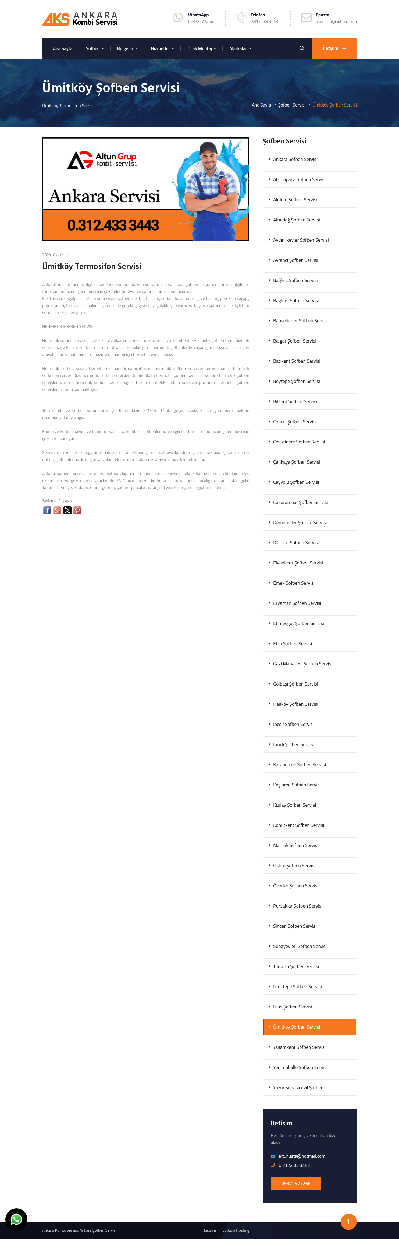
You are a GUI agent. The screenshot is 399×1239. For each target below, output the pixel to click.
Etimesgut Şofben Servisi (298, 623)
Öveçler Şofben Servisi (295, 885)
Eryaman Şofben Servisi (297, 603)
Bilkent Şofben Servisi (295, 401)
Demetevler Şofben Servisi (300, 522)
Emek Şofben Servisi (294, 583)
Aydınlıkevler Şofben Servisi (301, 239)
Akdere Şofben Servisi (295, 199)
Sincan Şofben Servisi (294, 926)
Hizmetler (160, 48)
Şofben (92, 48)
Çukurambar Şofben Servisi (300, 502)
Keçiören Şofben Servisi (297, 784)
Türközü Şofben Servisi (296, 966)
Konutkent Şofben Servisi (298, 825)
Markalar (238, 48)
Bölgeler (125, 48)
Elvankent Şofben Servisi (298, 562)
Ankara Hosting (236, 1230)
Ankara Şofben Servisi (295, 159)
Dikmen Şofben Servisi (296, 542)
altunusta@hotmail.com (336, 21)
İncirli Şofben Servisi (293, 744)
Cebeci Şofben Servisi (294, 421)
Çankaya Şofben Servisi (296, 461)
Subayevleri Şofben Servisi (300, 946)
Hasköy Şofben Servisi (295, 704)
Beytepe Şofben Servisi (296, 381)
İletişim (334, 48)
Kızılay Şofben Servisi (294, 805)
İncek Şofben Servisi (293, 724)
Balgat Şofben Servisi (294, 340)
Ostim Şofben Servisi (294, 865)
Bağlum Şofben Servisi (296, 300)
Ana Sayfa (62, 48)
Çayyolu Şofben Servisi (296, 482)
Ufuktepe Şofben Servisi (297, 986)
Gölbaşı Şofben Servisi (295, 683)
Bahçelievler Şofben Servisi (300, 320)
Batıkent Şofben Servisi (296, 361)
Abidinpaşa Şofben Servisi (299, 179)
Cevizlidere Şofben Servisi (299, 441)
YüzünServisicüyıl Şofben (298, 1087)
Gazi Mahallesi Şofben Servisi (302, 663)
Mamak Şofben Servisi (295, 845)
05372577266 (296, 1183)
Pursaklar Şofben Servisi (297, 905)
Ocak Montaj (199, 48)
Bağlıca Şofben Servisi (295, 280)
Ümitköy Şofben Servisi (296, 1026)
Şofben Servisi (291, 104)
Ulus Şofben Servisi (292, 1006)
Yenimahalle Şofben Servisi (300, 1067)
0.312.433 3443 (264, 21)
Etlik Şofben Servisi (292, 643)
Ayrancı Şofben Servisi (295, 260)
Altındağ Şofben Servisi (296, 219)
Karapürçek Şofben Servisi (299, 764)
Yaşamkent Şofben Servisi (299, 1047)
